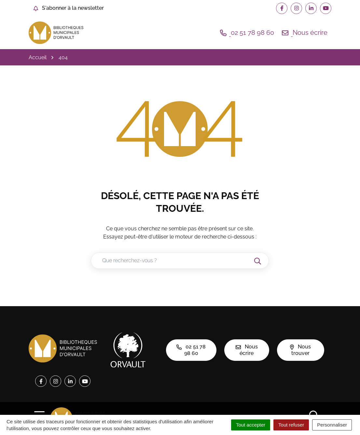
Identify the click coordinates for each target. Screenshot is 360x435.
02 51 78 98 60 (191, 350)
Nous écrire (247, 350)
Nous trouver (300, 350)
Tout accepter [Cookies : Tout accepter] (250, 425)
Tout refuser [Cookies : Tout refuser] (291, 425)
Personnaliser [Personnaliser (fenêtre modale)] (332, 425)
